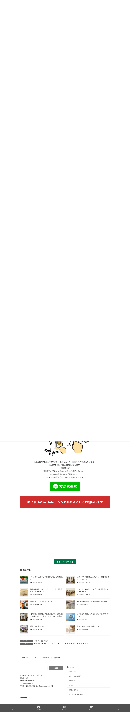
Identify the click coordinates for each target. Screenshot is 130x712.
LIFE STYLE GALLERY (76, 694)
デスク (38, 643)
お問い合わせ (73, 690)
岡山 (74, 643)
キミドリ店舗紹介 (75, 676)
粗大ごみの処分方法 (37, 626)
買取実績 (25, 658)
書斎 (80, 643)
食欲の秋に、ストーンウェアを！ (42, 602)
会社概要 (57, 658)
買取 (86, 643)
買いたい (72, 681)
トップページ (73, 672)
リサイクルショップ (50, 643)
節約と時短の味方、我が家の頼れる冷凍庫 (92, 602)
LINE (117, 708)
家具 (68, 643)
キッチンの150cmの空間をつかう (89, 626)
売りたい (72, 685)
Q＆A (36, 658)
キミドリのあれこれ (41, 641)
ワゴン (62, 643)
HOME (39, 708)
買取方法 (46, 658)
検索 (56, 668)
